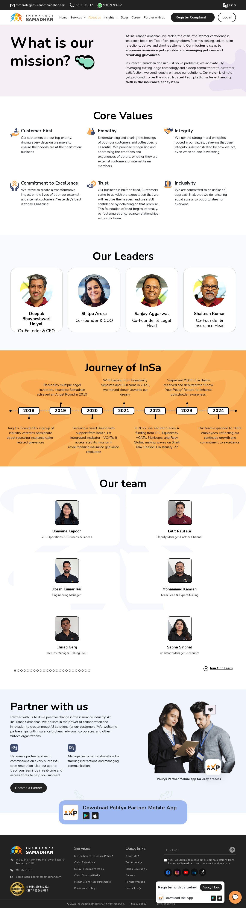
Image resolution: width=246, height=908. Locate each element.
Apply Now (211, 887)
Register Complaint (193, 17)
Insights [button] (109, 17)
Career (136, 17)
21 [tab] (79, 670)
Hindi (229, 5)
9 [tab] (41, 670)
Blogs (125, 17)
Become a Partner (28, 788)
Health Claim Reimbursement (91, 882)
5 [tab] (28, 670)
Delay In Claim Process (88, 869)
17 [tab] (66, 670)
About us (94, 17)
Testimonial (133, 862)
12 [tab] (50, 670)
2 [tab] (18, 670)
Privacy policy (138, 903)
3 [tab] (21, 670)
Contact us (132, 888)
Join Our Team (221, 668)
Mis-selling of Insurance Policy (92, 856)
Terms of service (165, 903)
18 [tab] (69, 670)
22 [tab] (82, 670)
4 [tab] (24, 670)
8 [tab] (37, 670)
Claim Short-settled (86, 875)
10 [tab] (44, 670)
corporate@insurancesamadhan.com (37, 5)
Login (227, 17)
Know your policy (84, 888)
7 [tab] (34, 670)
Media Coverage (135, 869)
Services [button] (76, 17)
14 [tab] (57, 670)
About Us (131, 856)
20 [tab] (76, 670)
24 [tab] (89, 670)
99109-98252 (109, 5)
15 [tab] (60, 670)
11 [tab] (47, 670)
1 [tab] (15, 670)
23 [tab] (86, 670)
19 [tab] (73, 670)
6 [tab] (31, 670)
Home (63, 17)
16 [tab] (63, 670)
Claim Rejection (83, 862)
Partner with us (154, 17)
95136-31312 (81, 5)
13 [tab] (53, 670)
